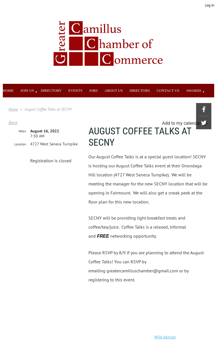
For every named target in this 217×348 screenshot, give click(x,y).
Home (13, 109)
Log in (209, 5)
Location (20, 144)
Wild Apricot (165, 337)
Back (12, 122)
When (22, 131)
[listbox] (185, 123)
